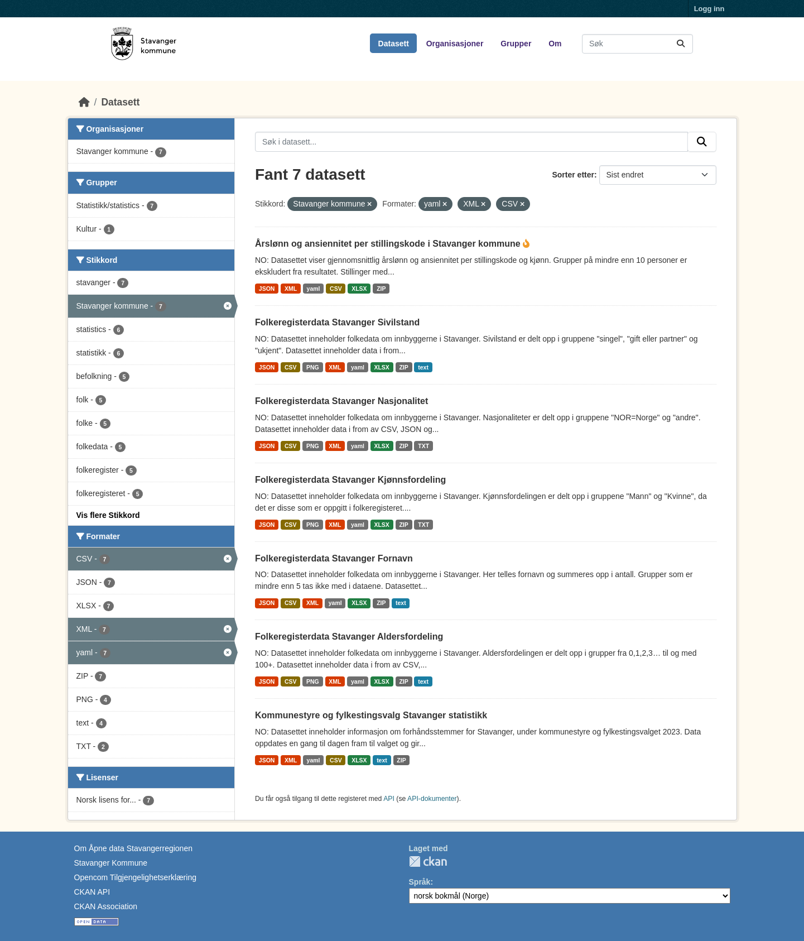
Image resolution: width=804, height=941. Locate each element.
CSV (336, 288)
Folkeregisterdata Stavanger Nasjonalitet (341, 401)
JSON (267, 288)
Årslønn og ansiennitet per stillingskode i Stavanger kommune (389, 243)
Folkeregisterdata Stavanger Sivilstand (337, 322)
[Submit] (681, 44)
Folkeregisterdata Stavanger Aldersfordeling (349, 636)
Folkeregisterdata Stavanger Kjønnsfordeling (350, 479)
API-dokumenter (432, 799)
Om (554, 43)
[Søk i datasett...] (637, 44)
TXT (423, 446)
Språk (420, 881)
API (388, 799)
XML (291, 288)
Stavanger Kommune (111, 862)
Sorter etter (573, 174)
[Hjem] (84, 102)
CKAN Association (106, 906)
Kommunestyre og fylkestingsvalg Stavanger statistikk (371, 715)
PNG (312, 367)
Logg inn (709, 8)
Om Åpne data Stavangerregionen (133, 848)
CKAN (428, 861)
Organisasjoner (455, 43)
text (423, 367)
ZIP (381, 288)
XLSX (359, 288)
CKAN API (92, 891)
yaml (313, 288)
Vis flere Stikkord (108, 515)
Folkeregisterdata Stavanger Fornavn (334, 558)
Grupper (515, 43)
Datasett (393, 43)
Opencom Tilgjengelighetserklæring (135, 877)
